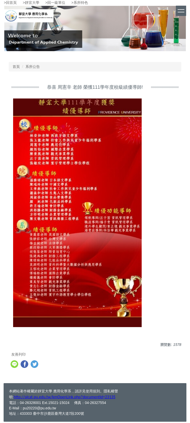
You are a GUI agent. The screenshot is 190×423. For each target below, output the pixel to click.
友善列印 (18, 354)
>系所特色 (79, 3)
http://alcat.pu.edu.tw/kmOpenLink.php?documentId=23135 (64, 396)
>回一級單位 (55, 3)
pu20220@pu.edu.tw (39, 408)
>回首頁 (10, 3)
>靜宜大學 (31, 3)
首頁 (16, 67)
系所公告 (32, 67)
